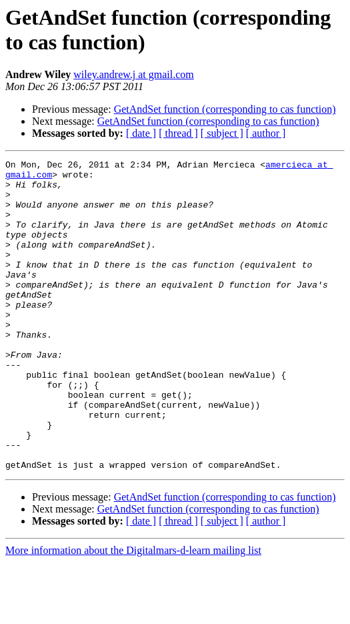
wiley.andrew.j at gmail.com (133, 74)
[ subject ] (222, 133)
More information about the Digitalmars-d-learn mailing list (133, 612)
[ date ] (141, 133)
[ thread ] (178, 133)
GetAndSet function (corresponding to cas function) (225, 109)
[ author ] (266, 133)
